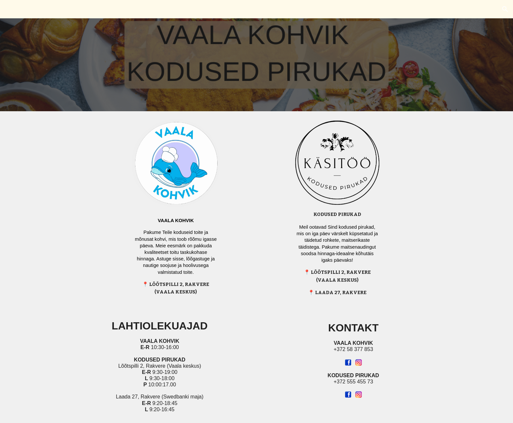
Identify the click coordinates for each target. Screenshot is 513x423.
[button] (505, 9)
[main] (175, 254)
